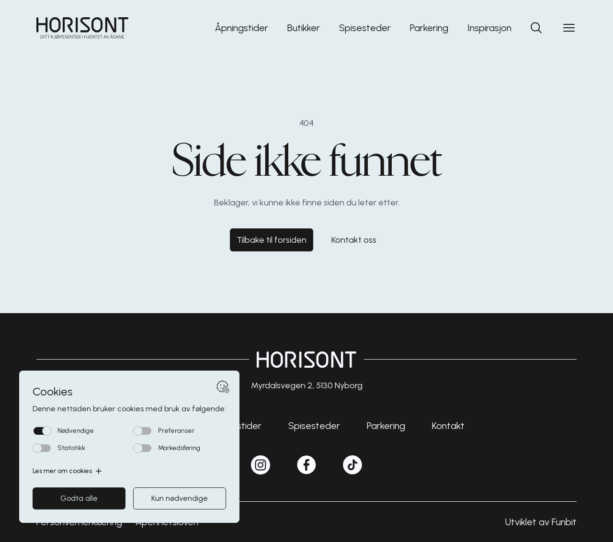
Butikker (303, 28)
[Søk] (536, 28)
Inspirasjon (489, 28)
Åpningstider (241, 28)
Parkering (429, 28)
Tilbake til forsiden (271, 240)
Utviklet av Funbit (541, 522)
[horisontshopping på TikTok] (352, 465)
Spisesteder (365, 28)
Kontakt (448, 425)
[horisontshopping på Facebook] (306, 465)
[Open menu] (569, 27)
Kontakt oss (353, 240)
